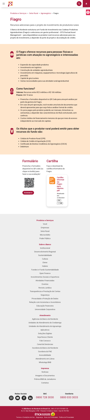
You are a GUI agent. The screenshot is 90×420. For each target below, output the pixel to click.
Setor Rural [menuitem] (45, 231)
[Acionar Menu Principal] (3, 3)
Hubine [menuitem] (45, 266)
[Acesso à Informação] (53, 414)
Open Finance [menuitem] (45, 273)
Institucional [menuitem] (45, 248)
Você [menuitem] (45, 224)
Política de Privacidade (66, 417)
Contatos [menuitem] (45, 383)
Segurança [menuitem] (45, 295)
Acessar (27, 192)
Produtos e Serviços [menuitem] (45, 220)
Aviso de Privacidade (51, 417)
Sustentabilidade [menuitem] (45, 255)
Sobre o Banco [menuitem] (45, 244)
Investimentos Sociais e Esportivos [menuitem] (45, 277)
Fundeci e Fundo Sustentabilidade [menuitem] (45, 269)
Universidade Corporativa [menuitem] (45, 309)
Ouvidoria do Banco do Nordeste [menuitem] (45, 348)
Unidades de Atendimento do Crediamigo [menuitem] (45, 322)
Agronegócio (46, 13)
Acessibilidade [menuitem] (45, 355)
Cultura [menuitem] (45, 259)
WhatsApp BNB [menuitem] (45, 362)
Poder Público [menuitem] (45, 238)
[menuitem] (11, 398)
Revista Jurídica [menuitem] (45, 287)
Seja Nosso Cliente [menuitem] (45, 337)
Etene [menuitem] (45, 262)
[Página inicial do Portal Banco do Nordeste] (10, 3)
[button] (88, 12)
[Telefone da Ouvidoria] (69, 398)
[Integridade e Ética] (43, 414)
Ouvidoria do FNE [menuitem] (45, 351)
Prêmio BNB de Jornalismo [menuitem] (45, 379)
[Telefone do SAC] (45, 398)
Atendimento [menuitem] (45, 315)
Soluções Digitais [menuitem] (45, 333)
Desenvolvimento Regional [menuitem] (45, 251)
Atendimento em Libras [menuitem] (45, 358)
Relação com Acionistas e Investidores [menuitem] (45, 302)
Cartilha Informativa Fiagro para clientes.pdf (60, 184)
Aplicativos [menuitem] (45, 330)
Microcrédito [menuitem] (45, 235)
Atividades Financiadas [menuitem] (45, 280)
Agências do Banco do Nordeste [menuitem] (45, 319)
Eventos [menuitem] (45, 284)
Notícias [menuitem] (45, 372)
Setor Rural (33, 13)
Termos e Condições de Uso (25, 417)
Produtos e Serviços (18, 13)
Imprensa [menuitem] (45, 368)
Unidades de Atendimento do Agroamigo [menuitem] (45, 326)
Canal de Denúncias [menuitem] (45, 344)
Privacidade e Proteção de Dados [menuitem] (45, 298)
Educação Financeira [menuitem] (45, 306)
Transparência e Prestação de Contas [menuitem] (45, 291)
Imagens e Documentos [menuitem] (45, 375)
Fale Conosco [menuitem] (45, 340)
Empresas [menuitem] (45, 227)
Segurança (39, 417)
